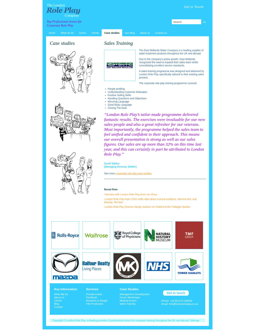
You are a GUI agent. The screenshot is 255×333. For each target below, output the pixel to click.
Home (52, 32)
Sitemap (194, 320)
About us (145, 32)
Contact (58, 307)
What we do (67, 32)
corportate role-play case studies (133, 173)
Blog (56, 303)
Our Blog (130, 32)
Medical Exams (128, 300)
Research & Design (96, 300)
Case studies (112, 32)
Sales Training (127, 303)
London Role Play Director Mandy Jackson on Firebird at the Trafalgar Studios (147, 206)
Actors (82, 32)
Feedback (91, 297)
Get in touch (176, 293)
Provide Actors (94, 294)
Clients (95, 32)
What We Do (61, 294)
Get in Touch (194, 6)
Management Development (134, 294)
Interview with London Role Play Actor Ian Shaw (130, 194)
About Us (59, 297)
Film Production (94, 303)
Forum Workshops (130, 297)
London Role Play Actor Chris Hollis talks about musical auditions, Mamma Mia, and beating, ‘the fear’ (150, 201)
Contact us (161, 32)
